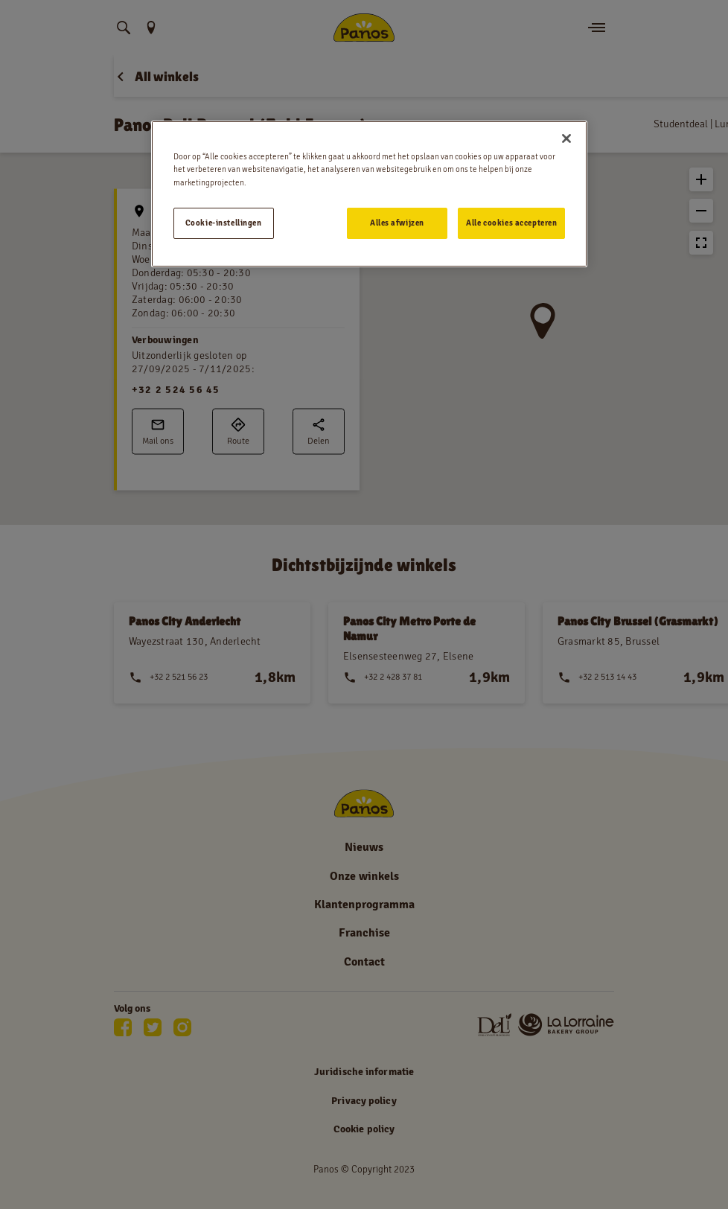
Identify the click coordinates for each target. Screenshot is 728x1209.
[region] (369, 194)
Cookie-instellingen (223, 222)
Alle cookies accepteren (511, 222)
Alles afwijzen (397, 222)
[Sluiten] (566, 138)
